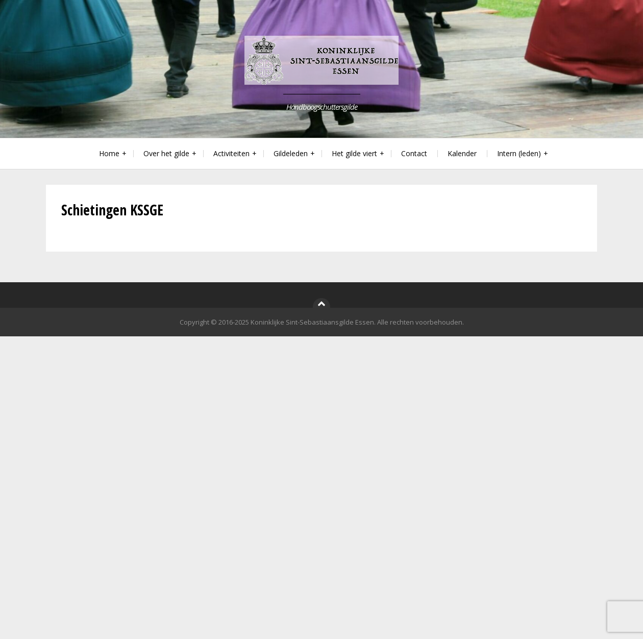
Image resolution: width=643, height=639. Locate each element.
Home (109, 153)
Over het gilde (166, 153)
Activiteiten (231, 153)
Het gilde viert (354, 153)
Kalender (462, 153)
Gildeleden (291, 153)
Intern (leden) (519, 153)
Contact (414, 153)
